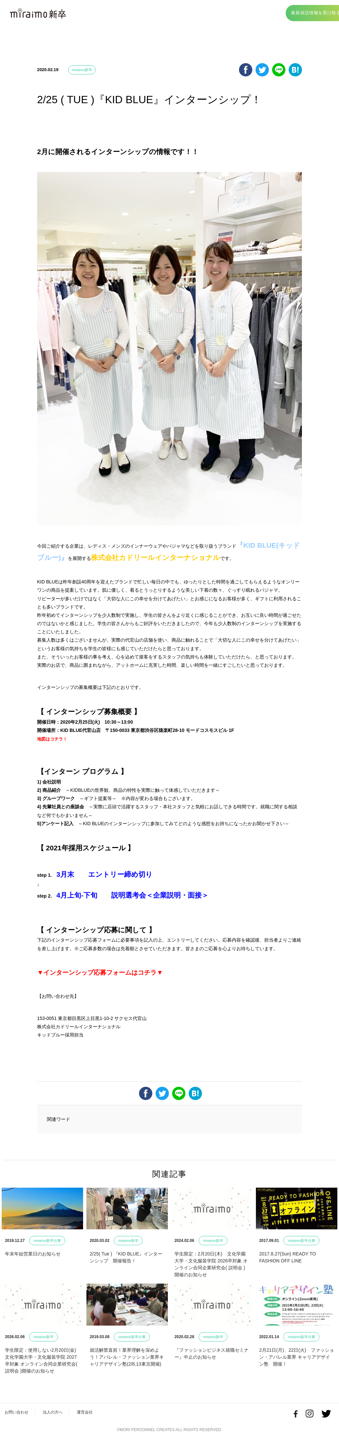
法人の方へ (55, 1412)
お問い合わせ (17, 1412)
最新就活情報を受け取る (300, 14)
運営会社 (89, 1412)
